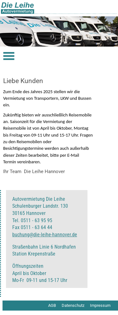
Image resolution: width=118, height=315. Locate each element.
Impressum (100, 305)
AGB (52, 305)
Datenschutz (73, 305)
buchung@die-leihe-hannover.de (44, 235)
